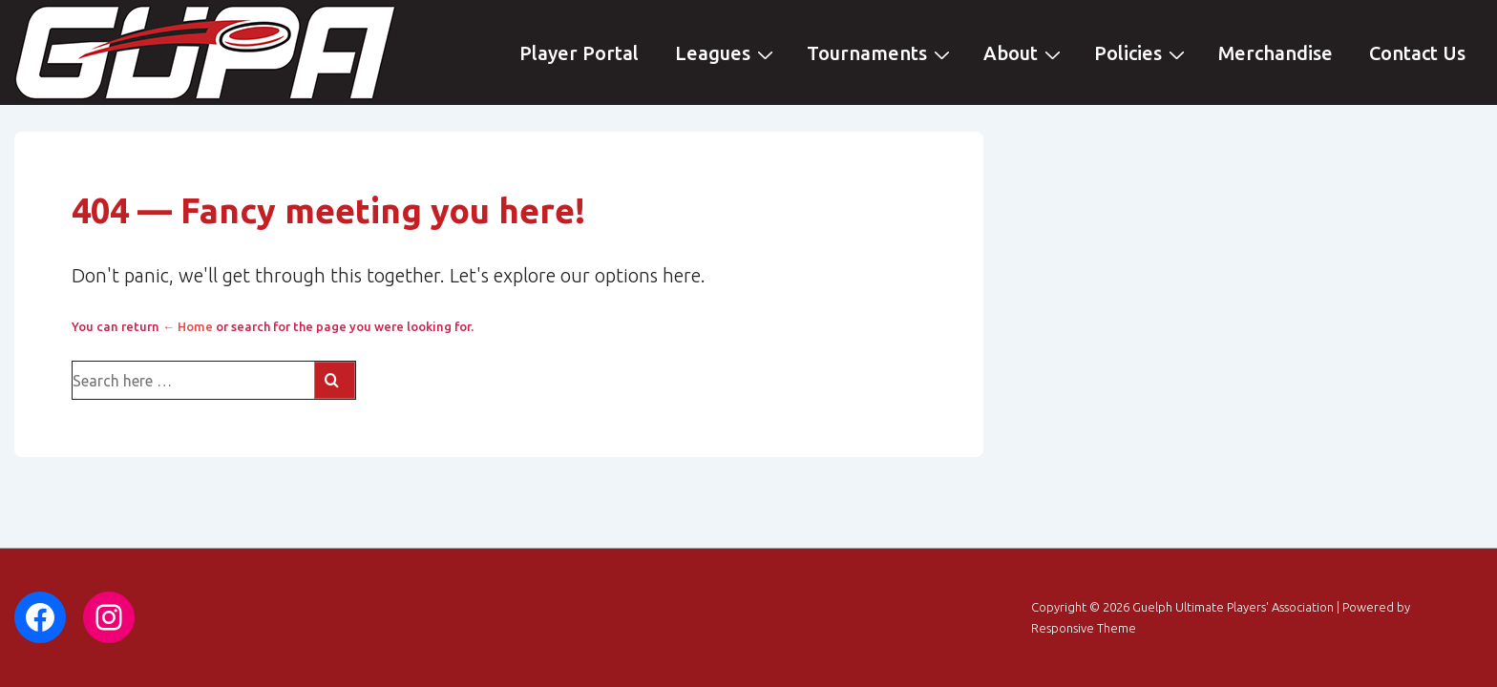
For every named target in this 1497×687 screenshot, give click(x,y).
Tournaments (881, 52)
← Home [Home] (187, 326)
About (1024, 52)
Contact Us (1417, 53)
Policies (1142, 52)
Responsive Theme (1083, 628)
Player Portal (579, 53)
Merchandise (1275, 53)
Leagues (726, 52)
